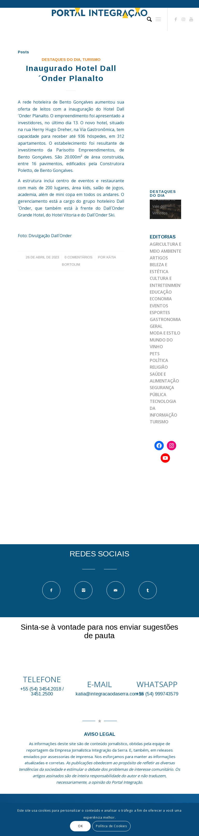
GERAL (156, 326)
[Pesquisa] (147, 19)
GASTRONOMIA (165, 319)
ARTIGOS (159, 258)
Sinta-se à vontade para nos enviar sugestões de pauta (99, 631)
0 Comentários (79, 257)
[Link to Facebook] (176, 19)
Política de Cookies (111, 826)
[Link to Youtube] (191, 19)
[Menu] (158, 19)
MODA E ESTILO (165, 333)
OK (80, 826)
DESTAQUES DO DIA (61, 59)
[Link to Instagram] (183, 19)
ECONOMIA (161, 299)
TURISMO (91, 59)
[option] (165, 209)
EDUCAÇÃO (161, 292)
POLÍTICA (159, 360)
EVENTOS (159, 306)
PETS (155, 354)
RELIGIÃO (159, 367)
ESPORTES (160, 312)
